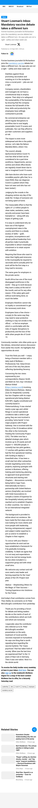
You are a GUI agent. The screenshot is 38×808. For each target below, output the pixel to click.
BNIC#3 (11, 6)
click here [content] (22, 670)
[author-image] (2, 44)
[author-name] (21, 742)
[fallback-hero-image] (8, 737)
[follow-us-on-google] (12, 53)
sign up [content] (8, 673)
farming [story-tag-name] (24, 686)
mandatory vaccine (16, 63)
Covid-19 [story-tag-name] (17, 686)
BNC (4, 6)
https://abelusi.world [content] (14, 387)
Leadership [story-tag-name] (5, 686)
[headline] (26, 737)
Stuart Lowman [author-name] (10, 44)
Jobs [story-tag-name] (11, 686)
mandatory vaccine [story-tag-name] (7, 690)
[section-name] (4, 17)
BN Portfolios (31, 6)
